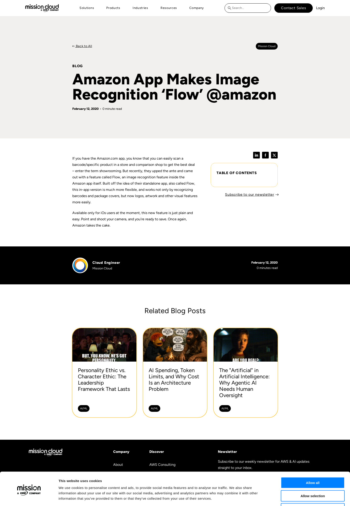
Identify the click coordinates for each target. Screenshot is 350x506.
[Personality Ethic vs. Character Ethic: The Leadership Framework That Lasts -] (104, 372)
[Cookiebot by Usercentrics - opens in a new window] (28, 497)
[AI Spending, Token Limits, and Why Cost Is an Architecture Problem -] (175, 372)
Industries (140, 8)
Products (113, 8)
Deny (313, 493)
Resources (168, 8)
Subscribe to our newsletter (249, 194)
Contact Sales (293, 8)
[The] (246, 372)
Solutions (86, 8)
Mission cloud (266, 46)
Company (196, 8)
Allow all (313, 467)
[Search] (230, 8)
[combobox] (248, 8)
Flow (116, 177)
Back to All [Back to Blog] (83, 46)
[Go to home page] (42, 8)
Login (320, 8)
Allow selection (312, 480)
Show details (234, 497)
